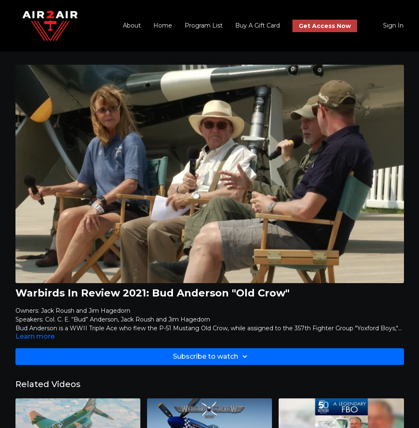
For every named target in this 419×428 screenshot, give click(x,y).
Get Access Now (325, 26)
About (132, 25)
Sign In (393, 25)
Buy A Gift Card (257, 25)
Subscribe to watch (211, 357)
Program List (204, 25)
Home (162, 25)
